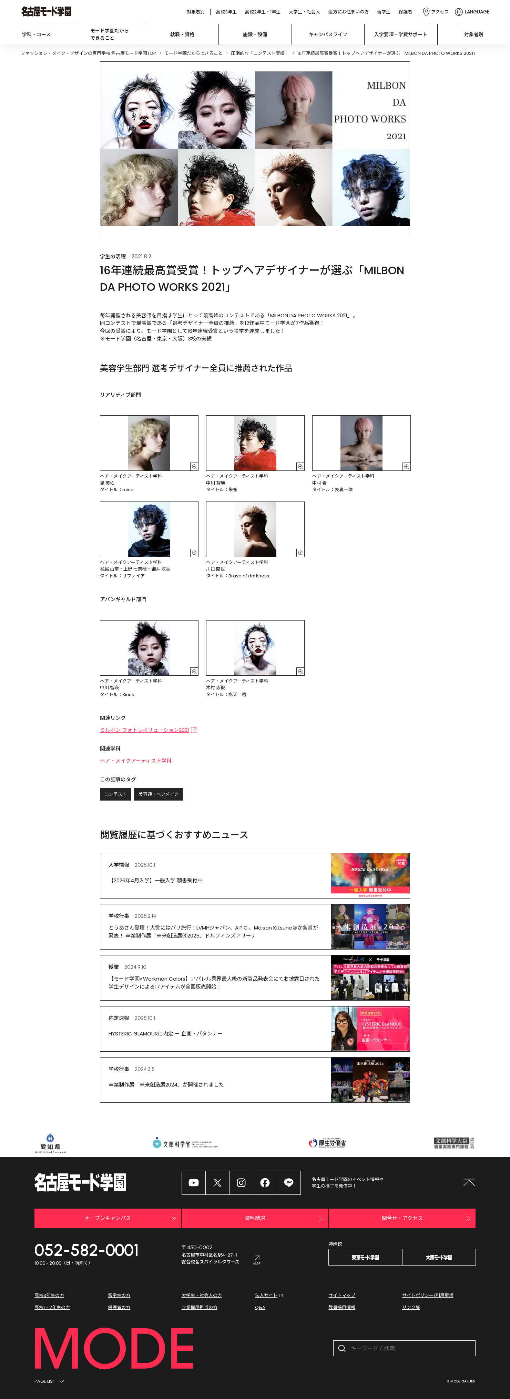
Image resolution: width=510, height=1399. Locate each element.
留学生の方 (119, 1295)
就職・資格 (182, 34)
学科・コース (36, 34)
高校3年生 (226, 12)
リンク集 (411, 1307)
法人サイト (269, 1295)
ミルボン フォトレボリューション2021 (148, 730)
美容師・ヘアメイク (158, 794)
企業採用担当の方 (199, 1307)
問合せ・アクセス (427, 1218)
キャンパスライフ (328, 34)
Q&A (260, 1307)
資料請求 (285, 1218)
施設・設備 (255, 34)
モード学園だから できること (109, 34)
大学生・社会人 (304, 12)
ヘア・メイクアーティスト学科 (136, 760)
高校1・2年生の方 (52, 1307)
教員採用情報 (341, 1307)
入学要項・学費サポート (400, 34)
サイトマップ (341, 1295)
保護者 (405, 12)
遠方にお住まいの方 (348, 12)
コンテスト (115, 794)
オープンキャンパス (131, 1218)
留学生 (383, 12)
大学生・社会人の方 (202, 1295)
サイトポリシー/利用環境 (427, 1295)
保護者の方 (119, 1307)
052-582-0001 (86, 1250)
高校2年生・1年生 (262, 12)
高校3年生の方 (49, 1295)
